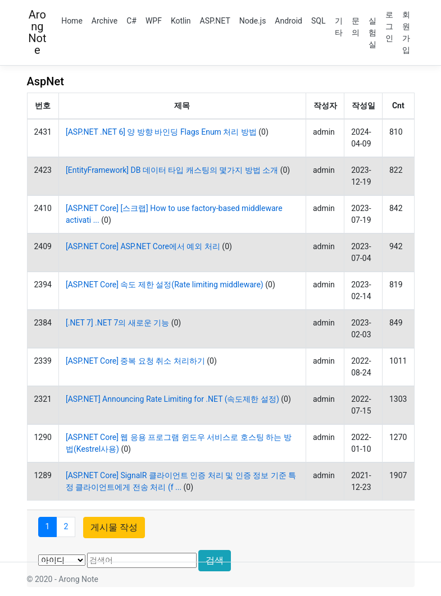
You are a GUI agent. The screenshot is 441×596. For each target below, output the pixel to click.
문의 (356, 26)
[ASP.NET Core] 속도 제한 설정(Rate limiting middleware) (164, 284)
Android (288, 20)
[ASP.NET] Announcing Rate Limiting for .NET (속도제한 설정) (172, 399)
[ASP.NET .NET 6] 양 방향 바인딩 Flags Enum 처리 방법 (161, 131)
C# (131, 20)
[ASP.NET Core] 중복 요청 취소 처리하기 (135, 360)
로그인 (389, 26)
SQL (318, 20)
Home (72, 20)
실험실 (372, 32)
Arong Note (37, 32)
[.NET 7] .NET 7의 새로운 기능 (117, 322)
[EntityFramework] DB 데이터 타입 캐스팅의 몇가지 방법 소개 (172, 170)
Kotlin (181, 20)
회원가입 (406, 32)
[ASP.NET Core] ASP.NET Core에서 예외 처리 (143, 246)
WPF (154, 20)
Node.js (252, 20)
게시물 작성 (114, 527)
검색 (215, 560)
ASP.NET (215, 20)
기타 (339, 26)
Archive (104, 20)
